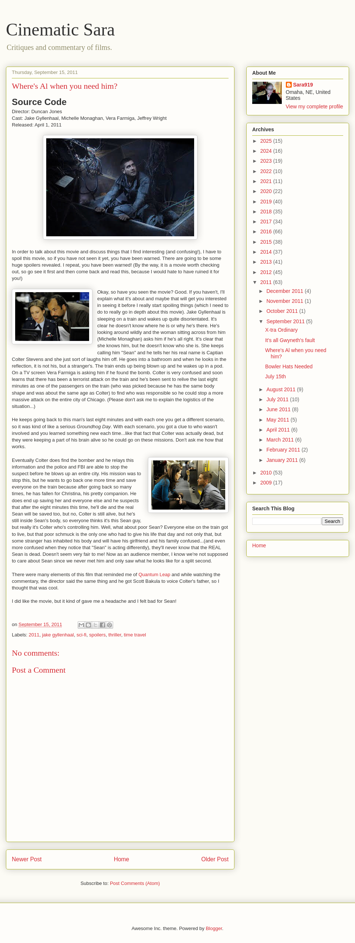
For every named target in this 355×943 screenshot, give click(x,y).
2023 (266, 161)
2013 (266, 262)
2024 (266, 151)
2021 (266, 181)
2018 (266, 211)
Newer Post (27, 859)
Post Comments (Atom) (135, 883)
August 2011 (281, 389)
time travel (135, 635)
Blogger (214, 928)
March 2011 (280, 440)
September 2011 (286, 321)
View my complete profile (314, 106)
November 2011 (285, 301)
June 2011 (279, 409)
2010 (266, 473)
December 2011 (285, 291)
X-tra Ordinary (281, 330)
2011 (34, 635)
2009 (266, 483)
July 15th (275, 376)
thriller (114, 635)
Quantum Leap (154, 574)
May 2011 (278, 420)
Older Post (215, 859)
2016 (266, 231)
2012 (266, 272)
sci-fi (82, 635)
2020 (266, 191)
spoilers (97, 635)
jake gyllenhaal (58, 635)
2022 (266, 171)
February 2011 (283, 450)
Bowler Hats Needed (288, 366)
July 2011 (278, 399)
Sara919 (303, 85)
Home (121, 859)
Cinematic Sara (60, 29)
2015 (266, 242)
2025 (266, 141)
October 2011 (282, 311)
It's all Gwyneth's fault (290, 340)
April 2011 (278, 430)
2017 (266, 221)
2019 (266, 202)
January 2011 (282, 460)
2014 (266, 252)
